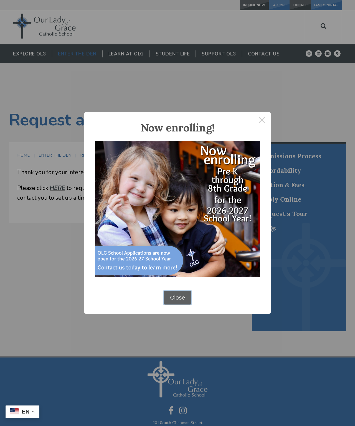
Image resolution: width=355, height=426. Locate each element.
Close (177, 297)
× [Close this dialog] (262, 121)
